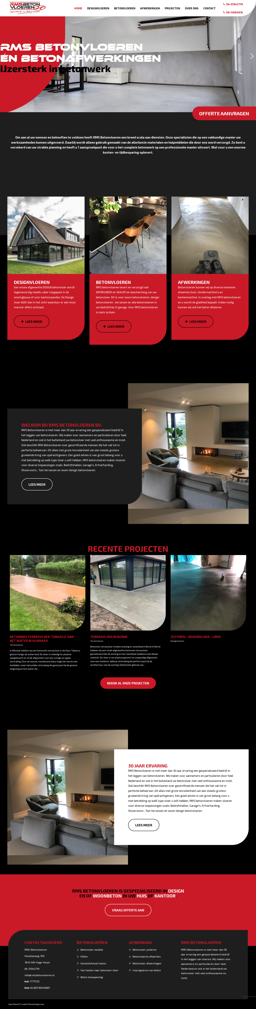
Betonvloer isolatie (91, 949)
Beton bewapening (91, 977)
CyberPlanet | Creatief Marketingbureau (26, 1004)
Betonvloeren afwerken (147, 956)
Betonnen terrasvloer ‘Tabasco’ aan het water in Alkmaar (42, 639)
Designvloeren (177, 641)
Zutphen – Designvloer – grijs (196, 637)
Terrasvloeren (16, 645)
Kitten (84, 956)
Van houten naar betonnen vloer (99, 970)
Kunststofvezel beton (93, 963)
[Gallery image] (47, 593)
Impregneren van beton (147, 970)
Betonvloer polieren (145, 949)
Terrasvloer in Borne (109, 637)
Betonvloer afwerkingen (147, 963)
